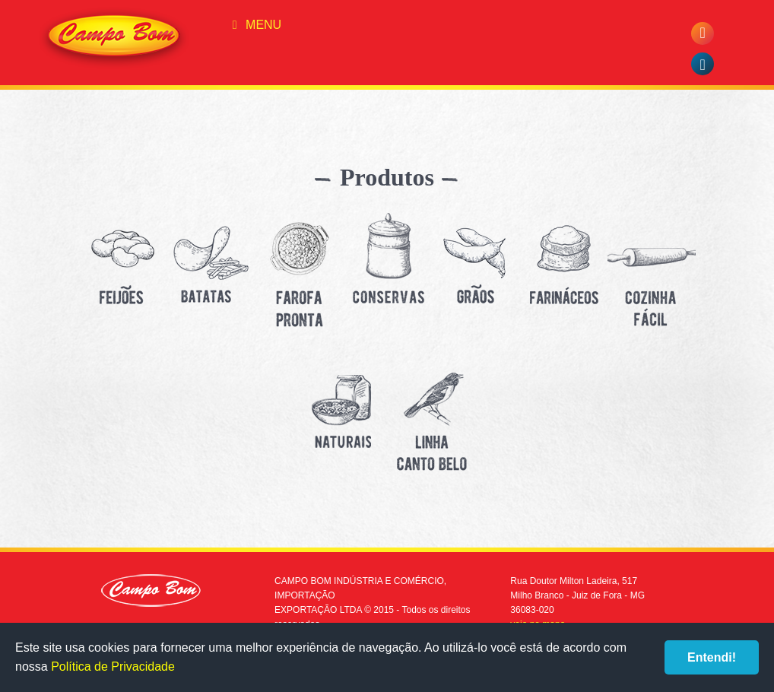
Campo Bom (114, 38)
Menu (254, 24)
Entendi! (711, 657)
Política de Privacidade (113, 666)
